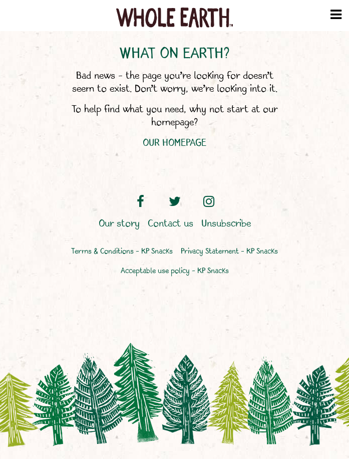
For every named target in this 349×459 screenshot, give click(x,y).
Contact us (170, 224)
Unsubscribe (226, 224)
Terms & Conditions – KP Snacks (122, 252)
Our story (119, 224)
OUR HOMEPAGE (174, 143)
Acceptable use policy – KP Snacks (175, 271)
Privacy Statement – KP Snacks (229, 252)
